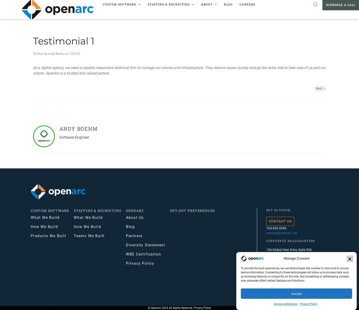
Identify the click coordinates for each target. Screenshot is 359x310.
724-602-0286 (276, 228)
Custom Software (50, 210)
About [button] (209, 4)
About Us (135, 217)
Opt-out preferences (286, 304)
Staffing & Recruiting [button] (171, 4)
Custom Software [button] (122, 4)
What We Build (45, 217)
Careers (247, 4)
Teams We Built (89, 236)
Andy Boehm (56, 53)
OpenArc (135, 210)
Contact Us (280, 221)
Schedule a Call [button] (340, 5)
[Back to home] (60, 9)
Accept (296, 294)
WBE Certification (143, 254)
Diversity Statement (145, 245)
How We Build (44, 227)
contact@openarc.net (281, 233)
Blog (228, 4)
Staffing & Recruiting (97, 210)
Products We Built (48, 236)
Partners (134, 236)
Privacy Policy (308, 304)
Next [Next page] (320, 88)
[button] (350, 258)
